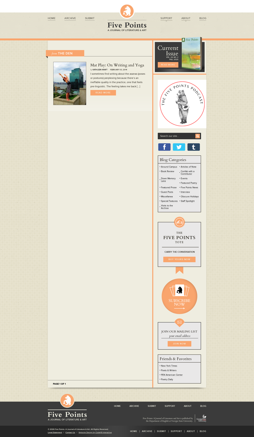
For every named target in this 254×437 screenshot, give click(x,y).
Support (166, 19)
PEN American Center (172, 375)
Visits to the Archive (167, 207)
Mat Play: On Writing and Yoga (117, 65)
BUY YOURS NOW (179, 259)
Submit (90, 19)
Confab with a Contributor (187, 172)
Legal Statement (55, 432)
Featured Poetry (189, 183)
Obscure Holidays (190, 196)
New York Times (169, 365)
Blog (203, 19)
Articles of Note (188, 166)
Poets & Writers (169, 370)
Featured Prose (169, 187)
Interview (185, 192)
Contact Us (70, 432)
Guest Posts (167, 192)
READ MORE (168, 64)
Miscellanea (167, 196)
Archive (70, 19)
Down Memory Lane (168, 179)
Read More (103, 92)
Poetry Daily (167, 379)
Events (184, 178)
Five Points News (189, 187)
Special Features (169, 201)
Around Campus (169, 166)
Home (51, 19)
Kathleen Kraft (100, 70)
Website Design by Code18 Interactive (95, 432)
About (186, 19)
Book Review (167, 171)
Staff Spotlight (188, 201)
